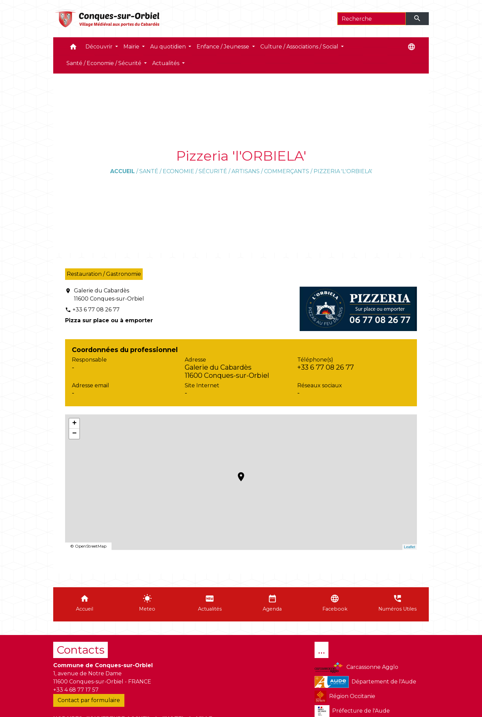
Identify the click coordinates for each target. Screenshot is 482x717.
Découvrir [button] (99, 46)
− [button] (74, 434)
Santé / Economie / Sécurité (183, 171)
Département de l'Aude (365, 682)
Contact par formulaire (89, 700)
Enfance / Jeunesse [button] (223, 46)
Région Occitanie (345, 696)
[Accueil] (107, 18)
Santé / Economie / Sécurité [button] (104, 63)
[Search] (371, 18)
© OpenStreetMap (88, 546)
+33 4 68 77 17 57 (76, 690)
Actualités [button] (166, 63)
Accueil (122, 171)
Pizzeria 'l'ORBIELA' (343, 171)
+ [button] (74, 423)
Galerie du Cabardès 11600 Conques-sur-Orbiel (109, 294)
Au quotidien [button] (168, 46)
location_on (238, 473)
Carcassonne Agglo (356, 667)
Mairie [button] (132, 46)
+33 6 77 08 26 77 (96, 309)
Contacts (80, 649)
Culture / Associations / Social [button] (300, 46)
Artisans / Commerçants (270, 171)
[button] (73, 48)
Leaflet (409, 547)
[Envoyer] (417, 18)
